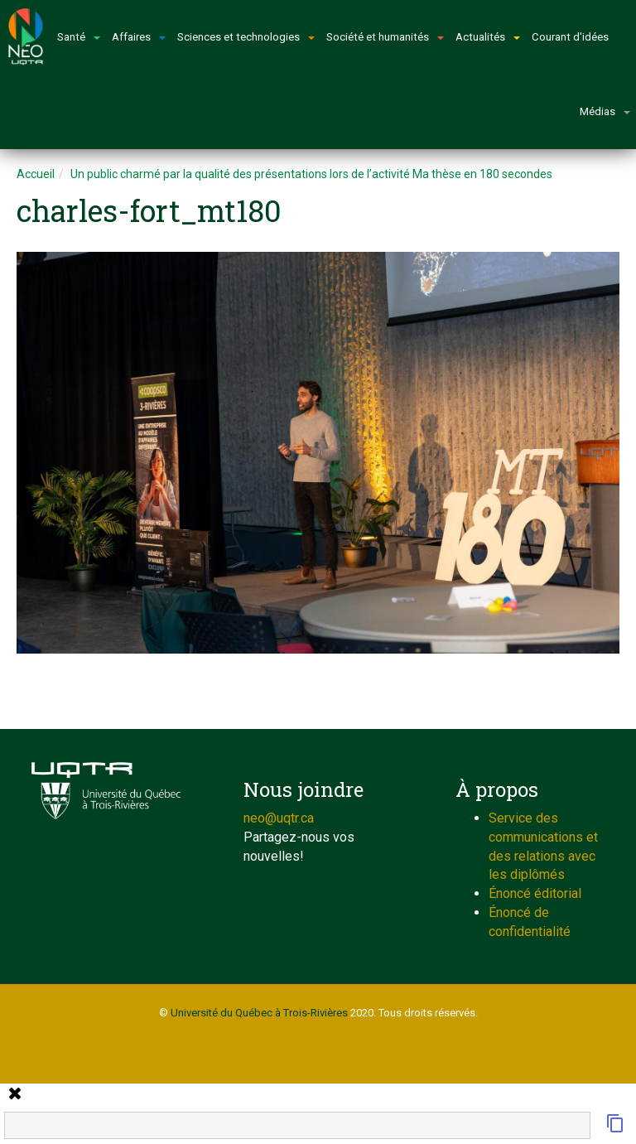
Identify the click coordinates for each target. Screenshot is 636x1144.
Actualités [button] (487, 37)
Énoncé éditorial (535, 893)
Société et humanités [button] (385, 37)
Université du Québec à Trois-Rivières (259, 1012)
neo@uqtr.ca (278, 818)
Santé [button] (78, 37)
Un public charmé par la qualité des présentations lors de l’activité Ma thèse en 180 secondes (311, 174)
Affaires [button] (139, 37)
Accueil (36, 174)
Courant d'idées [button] (570, 37)
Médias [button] (605, 111)
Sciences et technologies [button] (246, 37)
